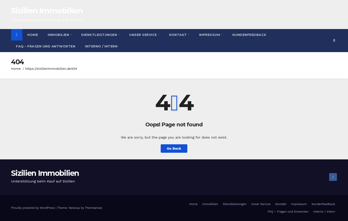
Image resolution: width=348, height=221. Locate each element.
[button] (334, 40)
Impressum (210, 35)
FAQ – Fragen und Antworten (45, 46)
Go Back (174, 148)
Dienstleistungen (99, 35)
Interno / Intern (101, 46)
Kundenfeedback (249, 35)
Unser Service (143, 35)
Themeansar (93, 207)
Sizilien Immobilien (47, 10)
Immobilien (59, 35)
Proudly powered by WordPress (33, 207)
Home (32, 35)
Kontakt (178, 35)
